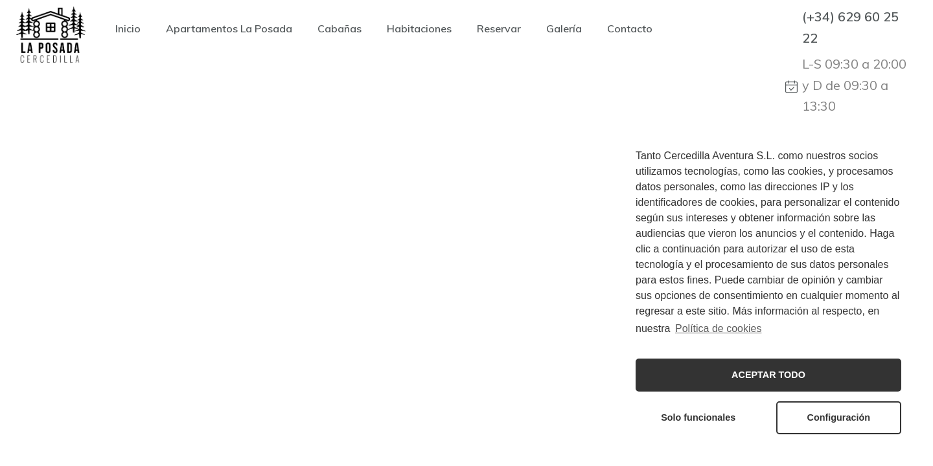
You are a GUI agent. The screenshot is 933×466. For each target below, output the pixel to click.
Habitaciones (419, 28)
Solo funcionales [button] (698, 417)
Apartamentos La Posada (229, 28)
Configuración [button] (839, 417)
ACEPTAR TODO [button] (768, 375)
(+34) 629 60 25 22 (850, 27)
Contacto (629, 28)
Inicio (128, 28)
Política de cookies (718, 328)
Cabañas (339, 28)
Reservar (499, 28)
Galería (564, 28)
